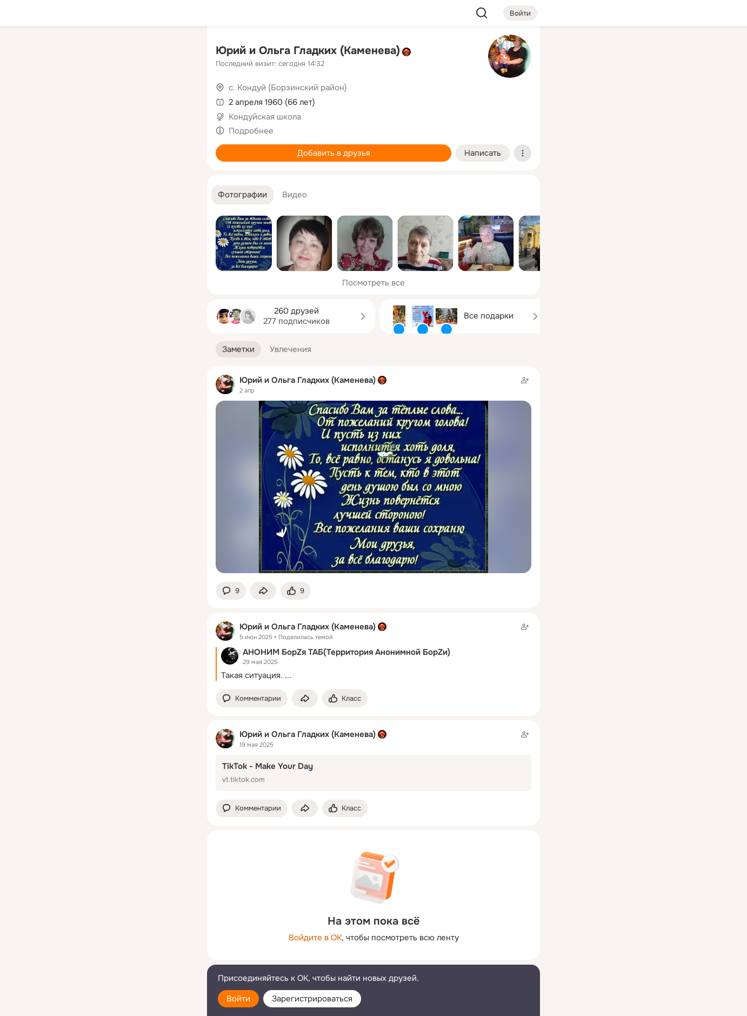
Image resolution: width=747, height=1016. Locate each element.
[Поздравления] (127, 147)
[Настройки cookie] (127, 1001)
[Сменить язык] (127, 955)
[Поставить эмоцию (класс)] (296, 591)
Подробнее (251, 131)
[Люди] (127, 99)
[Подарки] (79, 147)
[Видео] (174, 99)
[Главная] (79, 52)
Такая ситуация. (252, 675)
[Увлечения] (127, 52)
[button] (242, 194)
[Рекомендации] (127, 194)
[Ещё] (127, 932)
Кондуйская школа (265, 116)
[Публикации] (79, 99)
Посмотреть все (373, 282)
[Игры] (174, 147)
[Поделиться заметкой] (263, 591)
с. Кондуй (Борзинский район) (288, 87)
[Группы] (174, 52)
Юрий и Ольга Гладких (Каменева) (308, 50)
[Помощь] (79, 194)
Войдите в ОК (315, 937)
